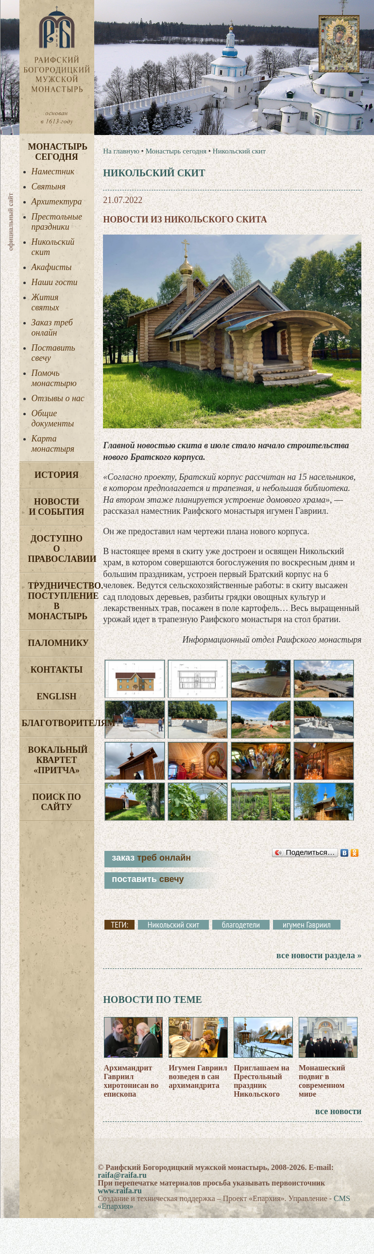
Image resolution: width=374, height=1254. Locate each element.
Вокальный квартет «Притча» (58, 760)
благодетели (241, 925)
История (56, 475)
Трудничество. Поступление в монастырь (61, 601)
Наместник (53, 171)
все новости (338, 1111)
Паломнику (58, 643)
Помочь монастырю (54, 378)
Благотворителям (58, 723)
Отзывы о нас (58, 398)
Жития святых (45, 302)
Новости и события (56, 507)
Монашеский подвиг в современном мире (322, 1081)
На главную (121, 151)
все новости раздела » (318, 955)
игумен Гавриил (307, 925)
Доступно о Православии (61, 549)
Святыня (49, 186)
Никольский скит (53, 247)
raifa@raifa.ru (122, 1175)
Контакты (57, 670)
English (56, 696)
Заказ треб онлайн (52, 328)
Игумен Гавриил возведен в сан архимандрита (198, 1076)
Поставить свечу (53, 353)
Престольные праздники (57, 222)
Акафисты (52, 267)
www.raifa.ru (120, 1190)
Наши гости (55, 282)
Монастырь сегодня (58, 152)
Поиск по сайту (56, 802)
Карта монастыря (53, 444)
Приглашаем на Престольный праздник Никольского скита (261, 1085)
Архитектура (57, 201)
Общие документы (53, 418)
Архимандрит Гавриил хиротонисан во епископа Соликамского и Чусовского (132, 1090)
